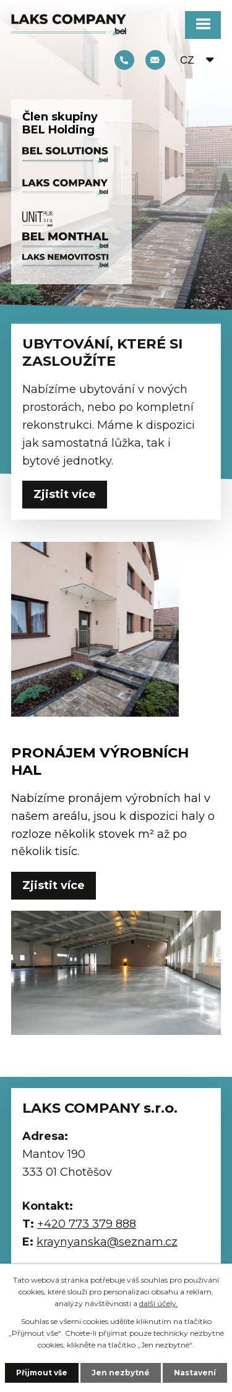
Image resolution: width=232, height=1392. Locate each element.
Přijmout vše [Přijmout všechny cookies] (41, 1372)
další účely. (158, 1303)
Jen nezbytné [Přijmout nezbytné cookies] (121, 1372)
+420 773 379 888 (124, 60)
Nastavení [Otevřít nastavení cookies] (195, 1372)
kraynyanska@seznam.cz (155, 60)
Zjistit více (64, 494)
